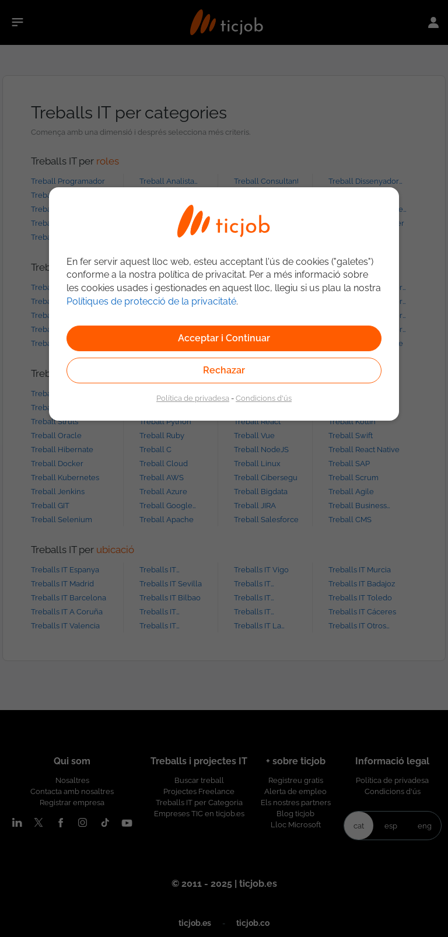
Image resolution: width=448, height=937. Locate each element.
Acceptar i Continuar (224, 338)
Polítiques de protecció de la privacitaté (151, 301)
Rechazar (224, 370)
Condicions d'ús (264, 398)
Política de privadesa (192, 398)
